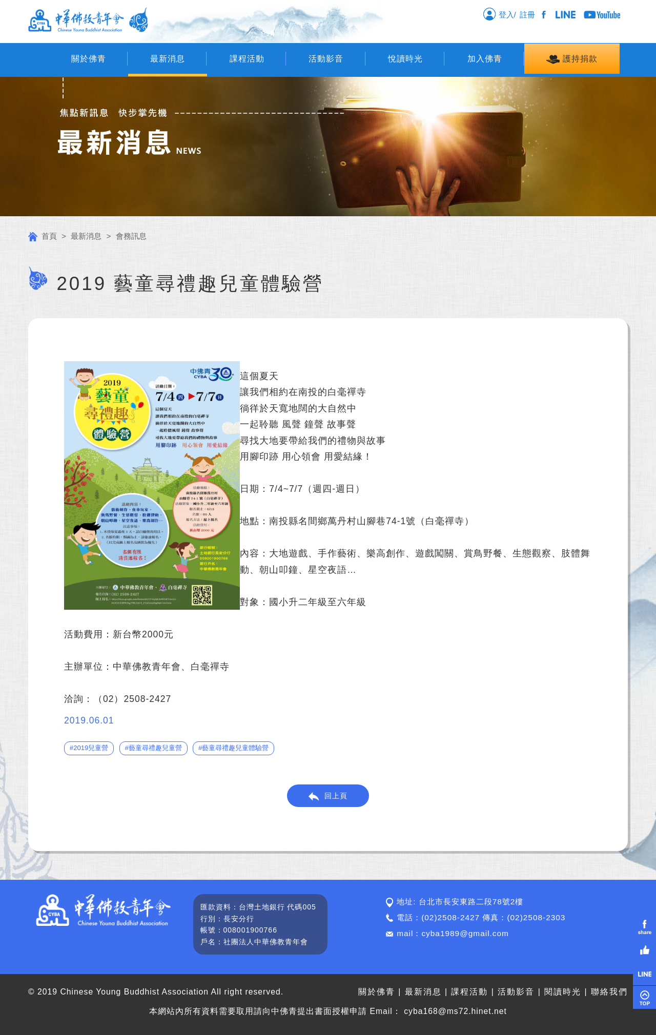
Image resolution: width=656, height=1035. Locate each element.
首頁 (42, 236)
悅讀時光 (405, 58)
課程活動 (247, 58)
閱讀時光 (562, 991)
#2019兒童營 (89, 748)
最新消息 (167, 58)
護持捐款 (571, 59)
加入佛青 (484, 58)
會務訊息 (131, 236)
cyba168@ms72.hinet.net (455, 1011)
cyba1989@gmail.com (465, 933)
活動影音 (326, 58)
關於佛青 (88, 58)
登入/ (499, 13)
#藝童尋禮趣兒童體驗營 (233, 748)
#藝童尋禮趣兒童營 (153, 748)
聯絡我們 (609, 991)
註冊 (529, 14)
